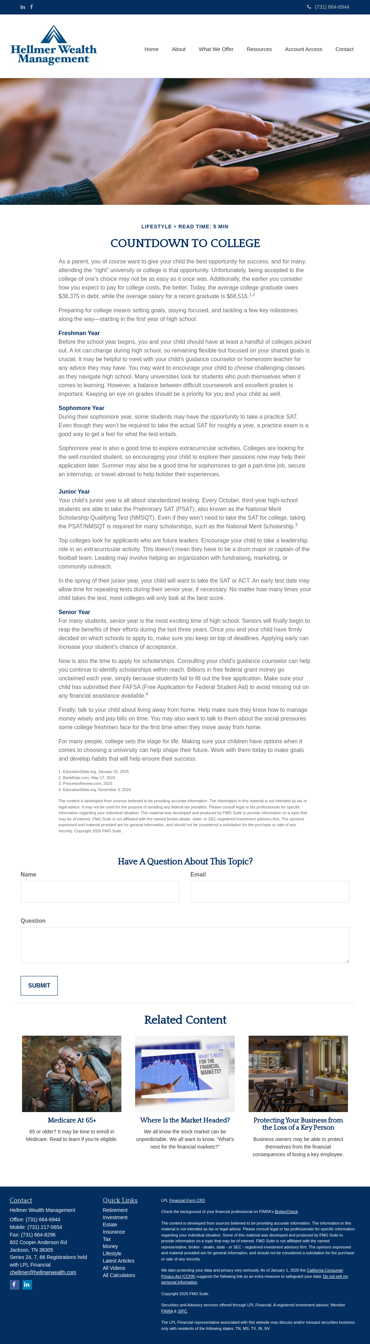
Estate (110, 1224)
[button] (181, 46)
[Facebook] (31, 6)
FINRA (167, 1311)
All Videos (114, 1268)
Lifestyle (112, 1253)
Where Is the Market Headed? (185, 1120)
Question (33, 921)
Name (28, 874)
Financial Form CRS (187, 1200)
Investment (115, 1217)
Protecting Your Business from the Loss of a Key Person (298, 1124)
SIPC (182, 1311)
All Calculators (119, 1275)
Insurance (114, 1232)
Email (198, 874)
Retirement (115, 1210)
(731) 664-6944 (328, 7)
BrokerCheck (286, 1211)
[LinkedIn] (23, 6)
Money (110, 1246)
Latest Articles (118, 1261)
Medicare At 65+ (72, 1120)
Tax (107, 1239)
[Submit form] (39, 986)
